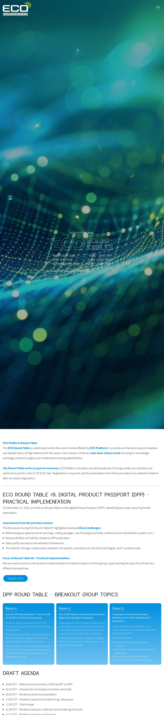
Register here (15, 578)
